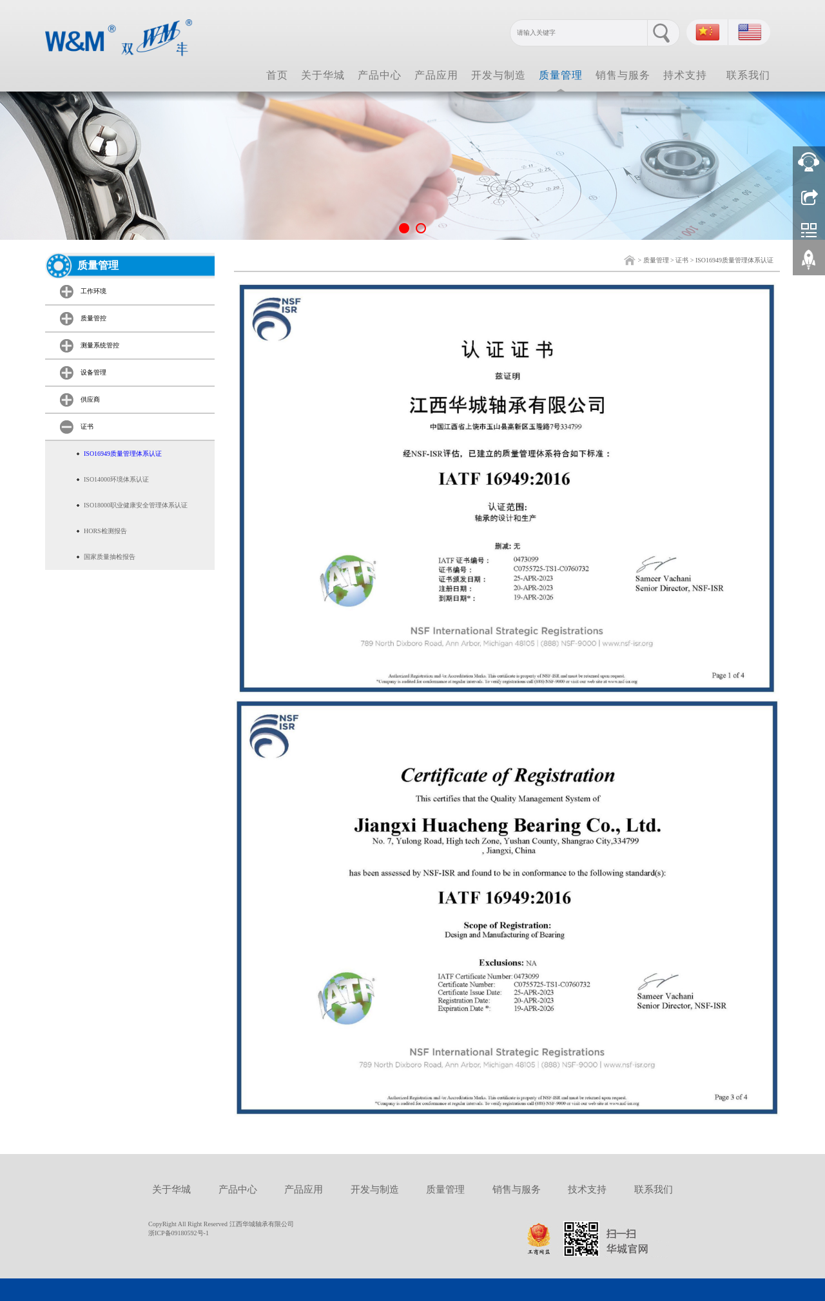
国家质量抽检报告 (109, 556)
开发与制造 (498, 75)
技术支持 (587, 1189)
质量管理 (561, 75)
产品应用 (436, 75)
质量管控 (93, 318)
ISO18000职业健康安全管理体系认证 (136, 505)
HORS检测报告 (105, 530)
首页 (277, 75)
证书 (681, 260)
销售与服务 (623, 75)
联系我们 (748, 75)
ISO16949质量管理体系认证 (734, 260)
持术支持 (685, 75)
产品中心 (380, 75)
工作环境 (93, 291)
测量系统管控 (100, 345)
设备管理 (93, 372)
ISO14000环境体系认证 (116, 479)
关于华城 (323, 75)
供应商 (90, 399)
